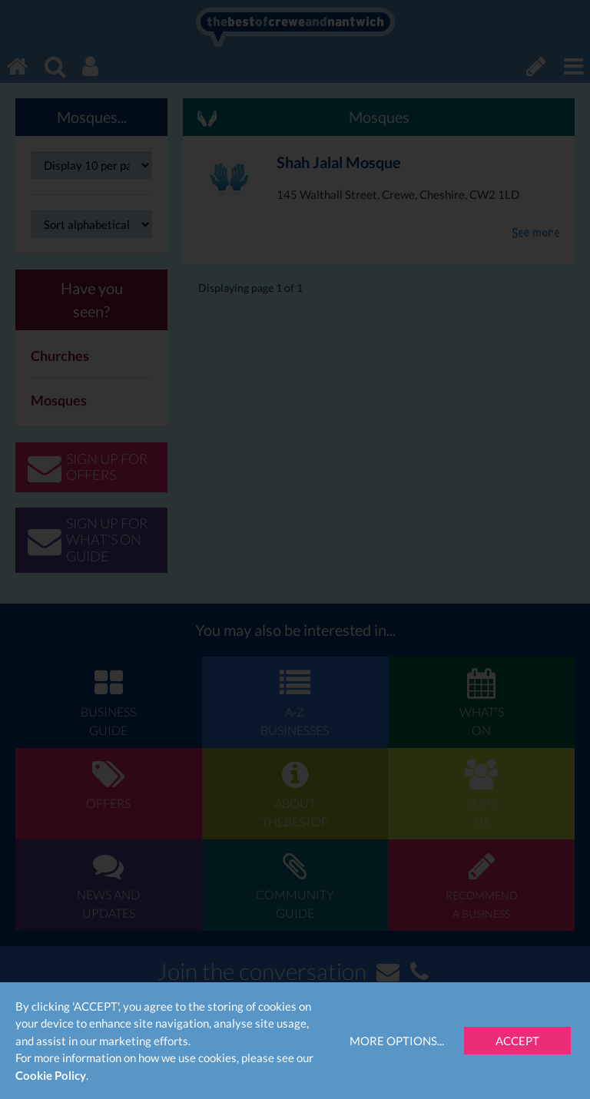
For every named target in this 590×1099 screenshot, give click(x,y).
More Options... (397, 1041)
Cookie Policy (50, 1075)
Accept (517, 1041)
